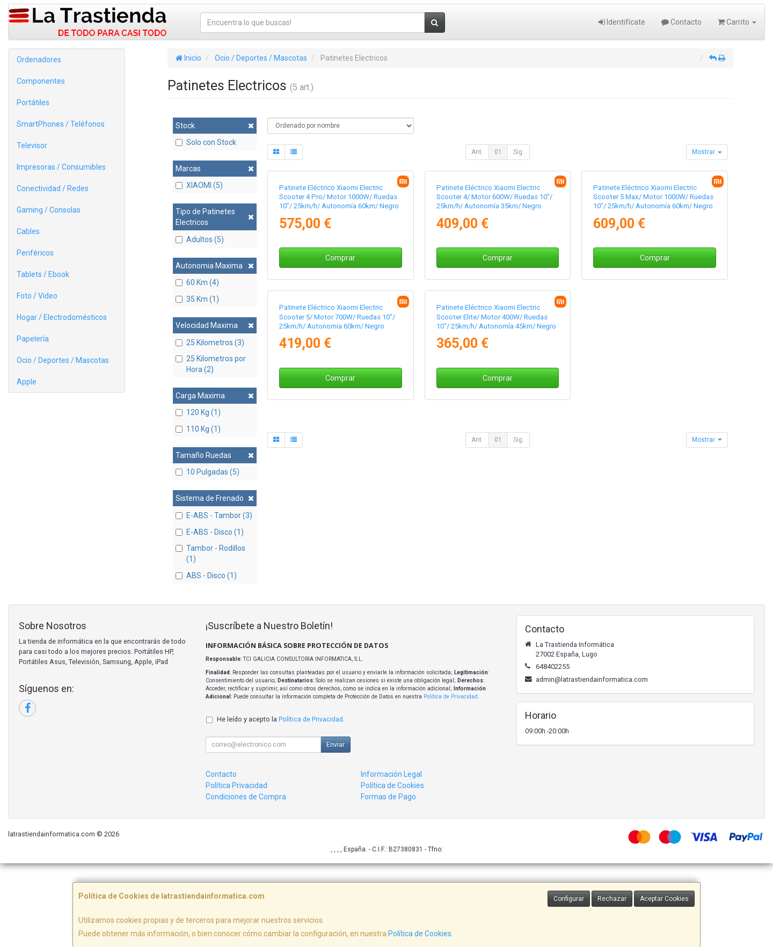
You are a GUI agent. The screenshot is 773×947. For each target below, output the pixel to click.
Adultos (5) (200, 239)
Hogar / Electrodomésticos (62, 317)
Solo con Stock (206, 142)
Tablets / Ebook (43, 274)
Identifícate (622, 22)
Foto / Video (37, 296)
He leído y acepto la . (281, 803)
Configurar (568, 898)
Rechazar (611, 898)
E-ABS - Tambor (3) (214, 515)
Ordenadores (39, 59)
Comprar (340, 371)
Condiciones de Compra (246, 880)
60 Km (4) (197, 282)
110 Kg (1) (198, 429)
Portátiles (33, 102)
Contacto (681, 22)
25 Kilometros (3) (210, 342)
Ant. (477, 152)
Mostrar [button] (707, 152)
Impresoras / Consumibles (61, 167)
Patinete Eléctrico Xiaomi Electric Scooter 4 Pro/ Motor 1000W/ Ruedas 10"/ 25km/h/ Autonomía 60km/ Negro (339, 310)
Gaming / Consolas (49, 210)
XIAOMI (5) (199, 185)
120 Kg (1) (198, 412)
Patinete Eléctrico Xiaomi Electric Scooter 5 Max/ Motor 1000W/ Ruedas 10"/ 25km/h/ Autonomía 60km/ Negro (653, 310)
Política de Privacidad (451, 780)
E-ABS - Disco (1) (210, 532)
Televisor (32, 145)
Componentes (41, 81)
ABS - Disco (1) (206, 575)
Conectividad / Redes (53, 188)
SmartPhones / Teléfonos (61, 124)
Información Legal (391, 858)
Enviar (335, 828)
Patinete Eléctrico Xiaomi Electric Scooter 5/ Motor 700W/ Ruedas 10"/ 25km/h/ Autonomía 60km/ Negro (337, 543)
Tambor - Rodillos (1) (210, 553)
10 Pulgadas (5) (207, 472)
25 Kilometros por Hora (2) (211, 364)
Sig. (518, 152)
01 (498, 152)
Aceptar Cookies (664, 898)
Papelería (33, 338)
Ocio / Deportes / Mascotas (63, 360)
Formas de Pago (388, 880)
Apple (27, 381)
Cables (28, 231)
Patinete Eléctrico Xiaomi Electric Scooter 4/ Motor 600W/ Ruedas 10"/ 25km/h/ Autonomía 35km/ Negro (494, 310)
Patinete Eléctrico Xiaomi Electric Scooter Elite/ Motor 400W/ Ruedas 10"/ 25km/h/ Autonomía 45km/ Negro (496, 543)
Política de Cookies (419, 933)
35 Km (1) (197, 299)
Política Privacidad (236, 869)
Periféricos (35, 253)
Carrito (737, 22)
